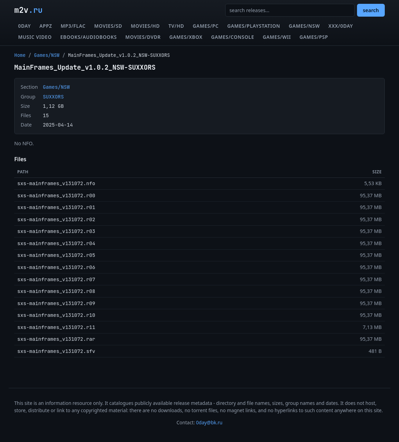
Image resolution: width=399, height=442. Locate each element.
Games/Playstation (253, 26)
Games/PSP (313, 37)
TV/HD (176, 26)
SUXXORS (53, 96)
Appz (46, 26)
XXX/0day (341, 26)
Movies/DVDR (143, 37)
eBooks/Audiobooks (88, 37)
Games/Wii (277, 37)
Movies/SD (108, 26)
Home (20, 55)
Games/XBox (186, 37)
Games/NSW (304, 26)
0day (24, 26)
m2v (28, 10)
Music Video (35, 37)
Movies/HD (145, 26)
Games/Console (232, 37)
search (371, 10)
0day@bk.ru (209, 422)
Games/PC (206, 26)
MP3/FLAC (73, 26)
